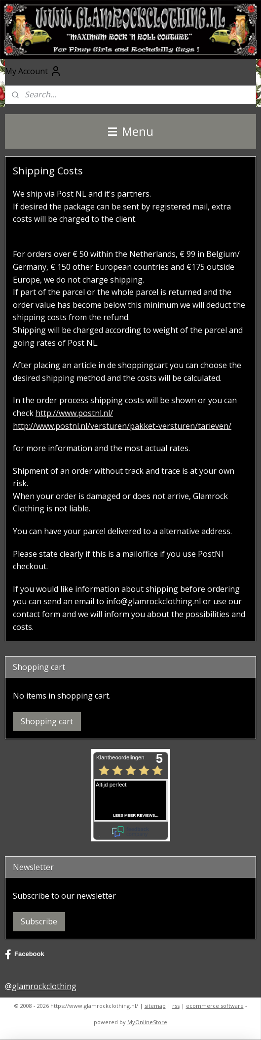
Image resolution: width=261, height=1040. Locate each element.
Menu (130, 131)
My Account (33, 71)
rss (176, 1005)
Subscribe (39, 921)
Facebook (24, 954)
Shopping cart (47, 721)
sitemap (155, 1005)
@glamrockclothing (40, 986)
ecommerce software (215, 1005)
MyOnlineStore (147, 1022)
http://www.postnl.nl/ (74, 413)
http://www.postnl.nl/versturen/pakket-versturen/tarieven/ (122, 425)
